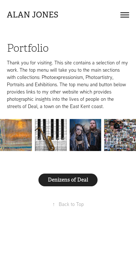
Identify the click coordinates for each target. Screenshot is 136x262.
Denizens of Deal (68, 179)
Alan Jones (32, 15)
